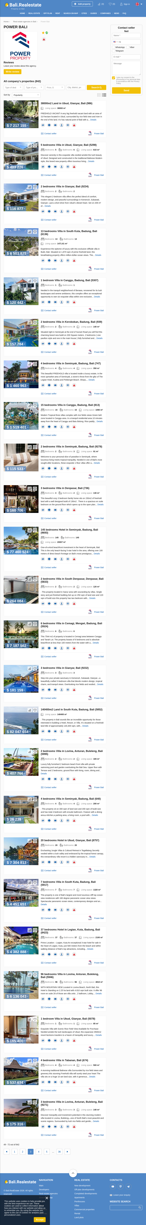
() (103, 4)
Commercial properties (84, 1209)
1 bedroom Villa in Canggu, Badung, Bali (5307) (69, 280)
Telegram (119, 51)
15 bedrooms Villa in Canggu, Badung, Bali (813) (70, 405)
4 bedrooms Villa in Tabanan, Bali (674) (64, 1060)
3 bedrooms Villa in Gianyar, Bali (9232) (65, 668)
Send (126, 90)
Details (93, 120)
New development (82, 1185)
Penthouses (79, 1201)
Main (41, 1185)
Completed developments (85, 1193)
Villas (76, 1205)
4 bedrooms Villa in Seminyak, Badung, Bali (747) (71, 363)
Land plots (79, 1217)
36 (59, 1152)
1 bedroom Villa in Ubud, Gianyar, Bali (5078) (68, 1018)
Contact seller (50, 133)
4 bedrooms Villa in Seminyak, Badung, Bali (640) (71, 798)
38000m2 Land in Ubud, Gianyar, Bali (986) (66, 103)
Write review (12, 71)
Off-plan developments (84, 1189)
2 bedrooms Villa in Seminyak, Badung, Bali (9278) (71, 446)
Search (96, 87)
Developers (44, 1189)
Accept (39, 1219)
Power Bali (99, 133)
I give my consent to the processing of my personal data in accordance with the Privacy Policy (128, 80)
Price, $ (50, 87)
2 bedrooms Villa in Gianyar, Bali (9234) (65, 186)
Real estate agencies (48, 1193)
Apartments (79, 1197)
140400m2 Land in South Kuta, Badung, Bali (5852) (72, 709)
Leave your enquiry (121, 1195)
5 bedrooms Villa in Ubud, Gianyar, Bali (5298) (69, 144)
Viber (132, 47)
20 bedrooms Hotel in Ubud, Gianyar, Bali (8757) (70, 840)
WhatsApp (120, 47)
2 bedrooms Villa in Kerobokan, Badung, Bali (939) (71, 321)
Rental (77, 1213)
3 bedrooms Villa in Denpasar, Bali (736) (65, 488)
